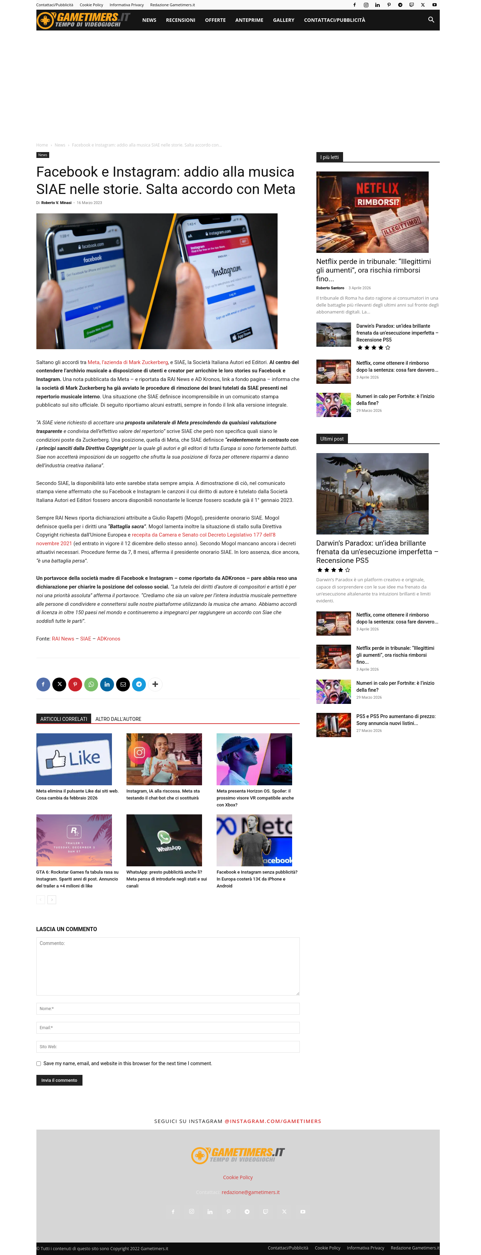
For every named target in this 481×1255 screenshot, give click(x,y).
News (149, 20)
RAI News (63, 639)
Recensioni (180, 20)
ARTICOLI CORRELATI (64, 719)
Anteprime (249, 20)
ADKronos (108, 639)
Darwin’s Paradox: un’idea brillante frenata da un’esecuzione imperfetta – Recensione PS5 (398, 333)
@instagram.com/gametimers (273, 1120)
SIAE (85, 639)
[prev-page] (40, 899)
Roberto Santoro (330, 288)
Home (42, 145)
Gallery (283, 20)
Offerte (215, 20)
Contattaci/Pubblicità (54, 4)
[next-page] (51, 899)
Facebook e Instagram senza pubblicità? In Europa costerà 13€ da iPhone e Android (257, 879)
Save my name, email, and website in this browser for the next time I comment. (128, 1063)
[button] (431, 20)
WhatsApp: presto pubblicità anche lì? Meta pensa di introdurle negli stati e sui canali (166, 879)
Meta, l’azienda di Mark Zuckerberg (128, 362)
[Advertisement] (238, 82)
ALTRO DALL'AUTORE (118, 719)
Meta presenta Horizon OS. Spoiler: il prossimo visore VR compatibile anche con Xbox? (255, 797)
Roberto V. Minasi (56, 203)
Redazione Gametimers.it (172, 4)
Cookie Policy (91, 4)
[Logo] (87, 20)
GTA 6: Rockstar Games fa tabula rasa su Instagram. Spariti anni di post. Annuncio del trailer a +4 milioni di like (77, 879)
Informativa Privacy (126, 4)
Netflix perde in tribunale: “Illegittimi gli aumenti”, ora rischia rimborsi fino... (373, 270)
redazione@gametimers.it (251, 1192)
